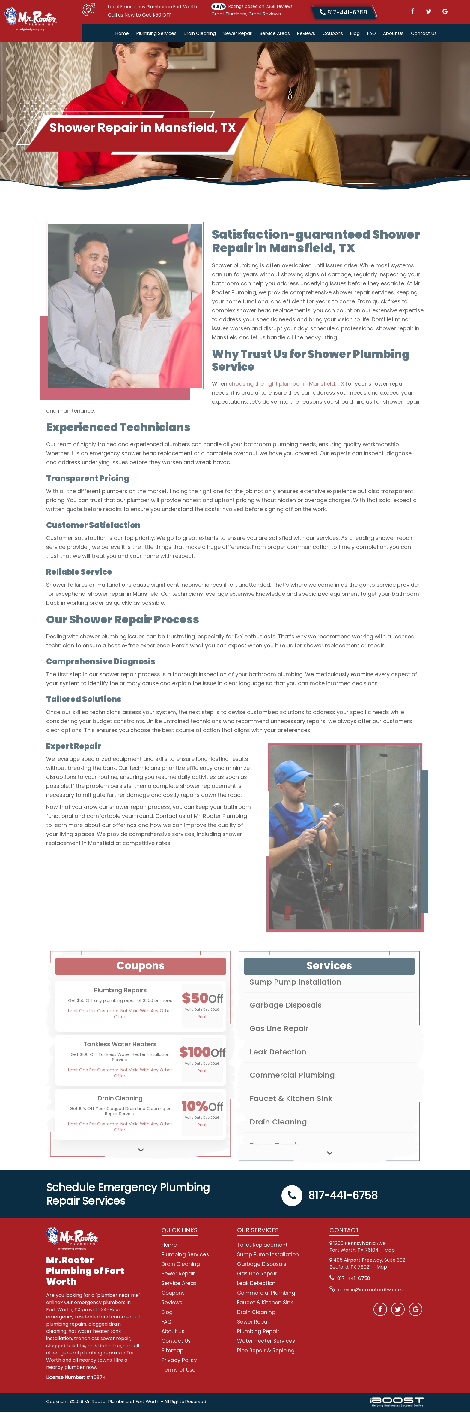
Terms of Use (178, 1371)
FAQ (371, 34)
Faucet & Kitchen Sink (265, 1303)
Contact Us (424, 34)
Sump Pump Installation (268, 1255)
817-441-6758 (329, 1196)
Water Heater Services (266, 1342)
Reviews (306, 34)
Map (389, 1251)
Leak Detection (256, 1284)
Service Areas (275, 34)
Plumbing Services (156, 34)
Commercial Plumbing (266, 1294)
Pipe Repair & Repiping (266, 1351)
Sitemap (172, 1351)
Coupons (333, 34)
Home (122, 34)
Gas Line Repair (257, 1274)
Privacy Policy (179, 1361)
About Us (393, 34)
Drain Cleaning (200, 34)
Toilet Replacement (262, 1246)
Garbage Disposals (261, 1265)
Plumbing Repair (258, 1332)
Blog (355, 34)
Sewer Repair (237, 34)
